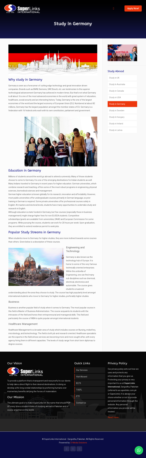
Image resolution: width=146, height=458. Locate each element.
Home (62, 29)
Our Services (82, 370)
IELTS (78, 383)
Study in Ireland (116, 123)
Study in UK (114, 78)
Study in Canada (116, 91)
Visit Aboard (81, 377)
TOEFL (79, 390)
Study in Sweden (116, 110)
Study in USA (115, 97)
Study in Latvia (115, 130)
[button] (139, 450)
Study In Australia (117, 84)
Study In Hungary (116, 117)
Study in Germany (117, 104)
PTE (78, 396)
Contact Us (81, 403)
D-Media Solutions (79, 443)
